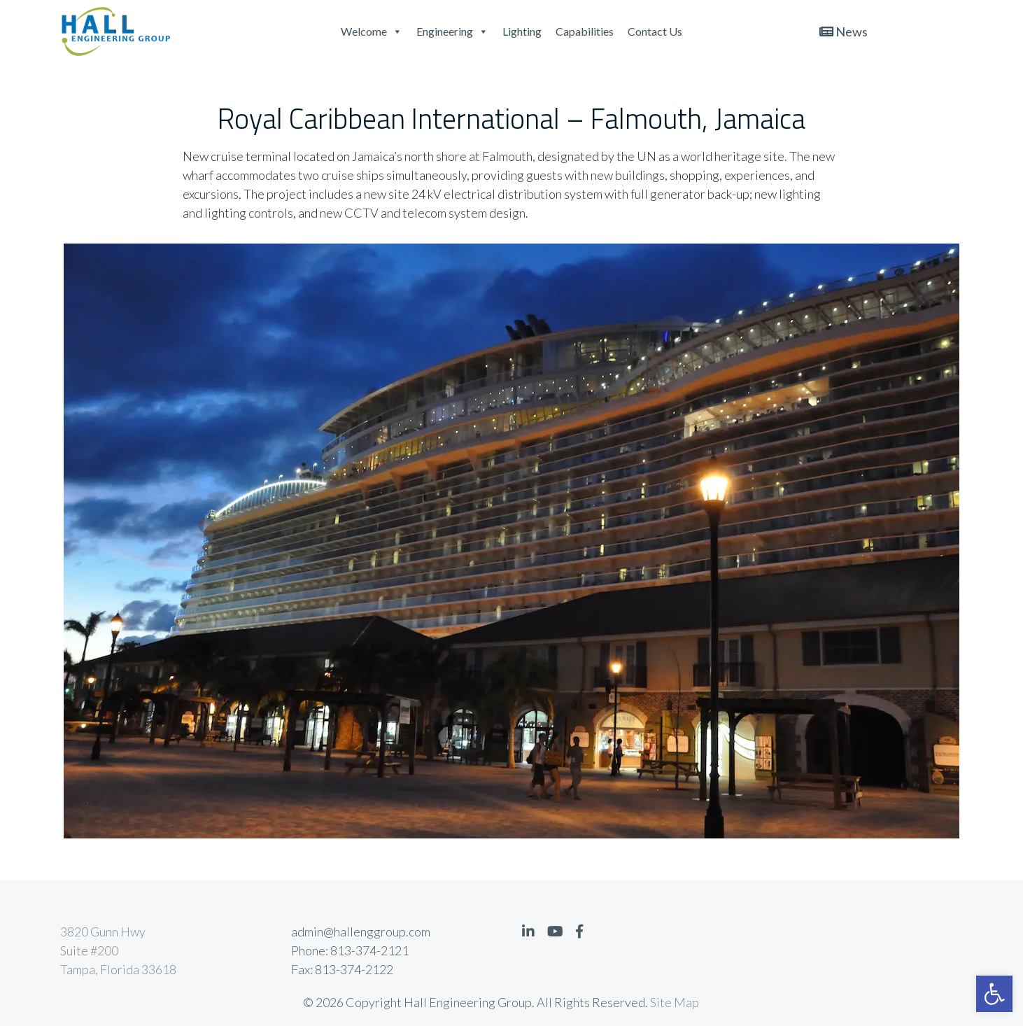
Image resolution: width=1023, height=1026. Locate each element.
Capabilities (585, 31)
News (843, 31)
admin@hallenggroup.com (360, 931)
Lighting (522, 31)
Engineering (452, 31)
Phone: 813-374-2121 (350, 950)
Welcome (371, 31)
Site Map (674, 1002)
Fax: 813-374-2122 (342, 969)
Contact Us (655, 31)
